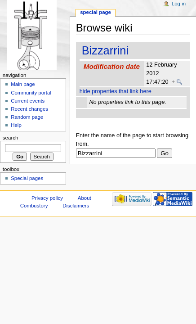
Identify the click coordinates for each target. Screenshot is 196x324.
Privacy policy (47, 198)
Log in (179, 3)
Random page (27, 117)
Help (16, 125)
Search (10, 137)
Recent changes (29, 109)
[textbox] (116, 153)
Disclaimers (75, 205)
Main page (23, 84)
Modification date (112, 66)
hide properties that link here (115, 91)
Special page (95, 12)
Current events (28, 101)
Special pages (27, 178)
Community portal (31, 92)
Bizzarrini (105, 50)
